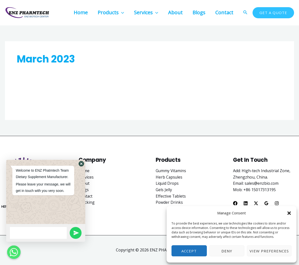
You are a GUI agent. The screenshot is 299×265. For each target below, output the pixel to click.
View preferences (269, 250)
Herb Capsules (169, 177)
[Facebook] (235, 203)
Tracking (87, 202)
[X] (256, 203)
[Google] (266, 203)
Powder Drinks (169, 202)
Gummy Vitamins (171, 170)
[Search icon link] (245, 13)
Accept (189, 250)
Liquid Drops (167, 183)
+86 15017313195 (259, 189)
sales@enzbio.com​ (261, 183)
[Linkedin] (245, 203)
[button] (289, 213)
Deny (226, 250)
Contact (86, 196)
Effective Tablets (171, 196)
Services (86, 177)
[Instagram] (277, 203)
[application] (121, 12)
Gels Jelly (164, 189)
